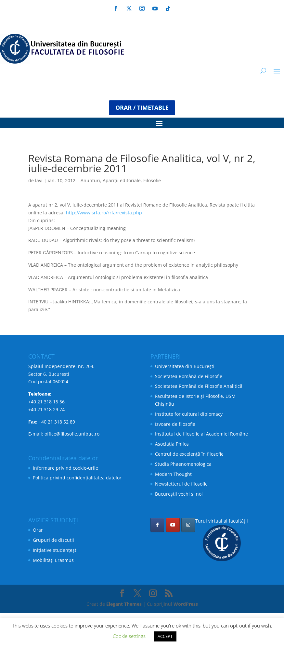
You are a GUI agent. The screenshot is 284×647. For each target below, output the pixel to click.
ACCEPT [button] (165, 636)
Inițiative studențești (55, 550)
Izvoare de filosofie (175, 424)
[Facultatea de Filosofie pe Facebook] (157, 525)
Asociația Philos (172, 444)
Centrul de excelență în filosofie (189, 454)
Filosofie (152, 180)
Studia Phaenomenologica (183, 464)
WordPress (186, 604)
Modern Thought (173, 474)
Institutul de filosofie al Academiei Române (201, 434)
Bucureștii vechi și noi (179, 494)
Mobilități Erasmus (53, 560)
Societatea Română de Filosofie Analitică (198, 386)
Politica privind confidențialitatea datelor (77, 478)
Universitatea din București (184, 366)
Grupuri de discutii (53, 540)
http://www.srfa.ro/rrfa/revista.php (104, 212)
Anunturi (90, 180)
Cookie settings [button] (129, 636)
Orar (38, 530)
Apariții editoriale (122, 180)
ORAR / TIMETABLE (142, 107)
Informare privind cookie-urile (65, 468)
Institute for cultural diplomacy (189, 414)
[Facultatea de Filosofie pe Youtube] (173, 525)
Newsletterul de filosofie (181, 484)
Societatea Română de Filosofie (188, 376)
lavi (39, 180)
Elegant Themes (124, 604)
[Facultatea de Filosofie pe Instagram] (188, 525)
